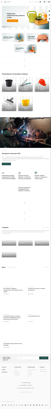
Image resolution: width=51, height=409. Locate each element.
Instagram (24, 392)
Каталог (4, 367)
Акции (3, 369)
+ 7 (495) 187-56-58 (25, 382)
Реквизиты (30, 371)
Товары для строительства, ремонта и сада (16, 15)
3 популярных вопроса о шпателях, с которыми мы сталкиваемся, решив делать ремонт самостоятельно (12, 318)
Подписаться (44, 357)
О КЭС (15, 369)
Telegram (27, 392)
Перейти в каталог (12, 20)
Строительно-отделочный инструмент (9, 107)
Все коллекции (46, 74)
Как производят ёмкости (34, 316)
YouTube (30, 392)
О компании (17, 367)
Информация (31, 367)
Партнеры (4, 372)
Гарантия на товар (31, 369)
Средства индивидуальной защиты (42, 88)
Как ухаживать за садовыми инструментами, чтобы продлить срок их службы (13, 291)
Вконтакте (20, 392)
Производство (17, 373)
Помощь (42, 367)
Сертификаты (17, 374)
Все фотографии (45, 228)
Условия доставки (43, 371)
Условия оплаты (43, 369)
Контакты (30, 374)
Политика (30, 373)
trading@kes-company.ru (26, 385)
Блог (29, 376)
